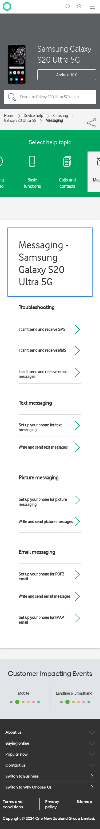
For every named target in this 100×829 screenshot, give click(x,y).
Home (9, 115)
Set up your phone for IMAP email (41, 620)
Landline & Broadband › (75, 693)
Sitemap (84, 801)
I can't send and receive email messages (43, 374)
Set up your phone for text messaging (40, 427)
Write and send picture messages (46, 521)
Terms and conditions (13, 804)
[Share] (95, 115)
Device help (33, 115)
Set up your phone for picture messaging (43, 502)
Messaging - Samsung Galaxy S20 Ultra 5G (43, 263)
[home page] (7, 6)
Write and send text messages (43, 447)
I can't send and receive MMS (42, 350)
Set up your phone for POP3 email (41, 576)
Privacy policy (52, 804)
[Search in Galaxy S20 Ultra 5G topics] (50, 97)
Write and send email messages (44, 596)
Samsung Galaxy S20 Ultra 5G (64, 54)
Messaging (54, 120)
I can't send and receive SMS (42, 329)
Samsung (60, 115)
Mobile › (24, 693)
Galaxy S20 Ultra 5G (20, 120)
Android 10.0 (66, 75)
